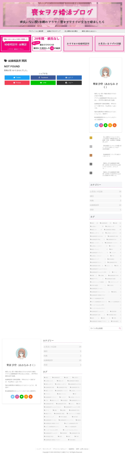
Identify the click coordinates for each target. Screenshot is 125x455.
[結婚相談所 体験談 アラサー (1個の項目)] (99, 321)
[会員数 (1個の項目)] (102, 275)
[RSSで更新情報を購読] (115, 125)
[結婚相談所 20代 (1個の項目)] (114, 275)
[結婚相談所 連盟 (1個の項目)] (113, 278)
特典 (105, 200)
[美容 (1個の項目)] (105, 318)
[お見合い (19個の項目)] (96, 226)
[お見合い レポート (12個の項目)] (113, 233)
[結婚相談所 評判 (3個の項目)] (96, 265)
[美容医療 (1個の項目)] (115, 311)
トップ (39, 449)
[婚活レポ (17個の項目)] (96, 229)
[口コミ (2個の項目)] (108, 265)
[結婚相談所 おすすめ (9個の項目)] (98, 236)
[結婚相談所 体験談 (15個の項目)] (112, 229)
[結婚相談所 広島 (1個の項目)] (97, 314)
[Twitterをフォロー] (97, 125)
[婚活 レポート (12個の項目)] (96, 233)
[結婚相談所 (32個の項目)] (105, 223)
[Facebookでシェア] (43, 77)
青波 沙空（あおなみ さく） (22, 365)
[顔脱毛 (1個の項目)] (116, 292)
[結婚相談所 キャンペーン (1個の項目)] (99, 292)
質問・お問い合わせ (82, 449)
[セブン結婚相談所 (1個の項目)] (115, 301)
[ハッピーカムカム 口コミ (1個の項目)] (105, 308)
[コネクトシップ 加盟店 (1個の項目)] (98, 282)
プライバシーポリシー (60, 449)
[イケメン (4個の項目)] (115, 246)
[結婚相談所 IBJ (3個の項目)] (114, 262)
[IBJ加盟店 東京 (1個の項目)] (114, 314)
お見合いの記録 (105, 191)
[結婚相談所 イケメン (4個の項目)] (98, 252)
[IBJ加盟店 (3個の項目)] (114, 259)
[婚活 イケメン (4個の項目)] (98, 249)
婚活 (105, 196)
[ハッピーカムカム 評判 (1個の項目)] (105, 305)
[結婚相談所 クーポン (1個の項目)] (105, 288)
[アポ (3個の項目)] (115, 255)
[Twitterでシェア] (17, 77)
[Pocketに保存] (17, 83)
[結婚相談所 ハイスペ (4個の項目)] (113, 242)
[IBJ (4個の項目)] (115, 249)
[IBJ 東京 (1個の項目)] (114, 285)
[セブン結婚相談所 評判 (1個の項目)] (105, 298)
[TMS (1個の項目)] (116, 318)
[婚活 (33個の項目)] (94, 223)
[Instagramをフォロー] (101, 125)
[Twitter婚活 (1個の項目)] (116, 321)
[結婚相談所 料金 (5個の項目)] (97, 239)
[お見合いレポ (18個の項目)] (113, 226)
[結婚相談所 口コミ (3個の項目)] (97, 262)
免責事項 (71, 449)
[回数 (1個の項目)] (93, 275)
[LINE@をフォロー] (106, 125)
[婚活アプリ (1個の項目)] (96, 278)
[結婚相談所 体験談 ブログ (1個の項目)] (105, 295)
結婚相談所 (105, 205)
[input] (105, 328)
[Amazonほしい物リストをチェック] (110, 125)
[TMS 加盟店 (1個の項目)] (97, 285)
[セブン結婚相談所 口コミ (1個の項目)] (98, 301)
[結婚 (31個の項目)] (117, 223)
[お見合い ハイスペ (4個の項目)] (98, 246)
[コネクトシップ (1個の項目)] (115, 282)
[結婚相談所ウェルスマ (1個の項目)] (99, 311)
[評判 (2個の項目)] (118, 265)
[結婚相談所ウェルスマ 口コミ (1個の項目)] (105, 269)
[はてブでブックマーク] (69, 77)
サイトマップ (47, 449)
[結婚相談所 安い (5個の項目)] (114, 239)
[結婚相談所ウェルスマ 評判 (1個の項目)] (100, 272)
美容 (105, 209)
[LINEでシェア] (43, 83)
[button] (69, 83)
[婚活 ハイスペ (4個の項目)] (96, 242)
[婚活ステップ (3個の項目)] (97, 259)
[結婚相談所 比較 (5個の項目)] (114, 236)
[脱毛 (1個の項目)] (94, 318)
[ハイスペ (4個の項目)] (115, 252)
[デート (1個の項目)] (116, 272)
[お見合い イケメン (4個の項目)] (99, 255)
